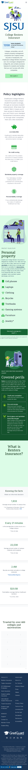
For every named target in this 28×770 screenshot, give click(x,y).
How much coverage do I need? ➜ (14, 332)
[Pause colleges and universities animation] (26, 668)
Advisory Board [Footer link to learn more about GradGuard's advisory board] (19, 686)
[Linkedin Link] (18, 738)
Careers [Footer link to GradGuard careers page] (17, 695)
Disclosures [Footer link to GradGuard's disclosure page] (18, 718)
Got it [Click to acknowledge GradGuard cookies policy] (19, 767)
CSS (20, 509)
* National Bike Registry (14, 574)
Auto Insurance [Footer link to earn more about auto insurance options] (5, 691)
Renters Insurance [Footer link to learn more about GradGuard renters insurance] (6, 680)
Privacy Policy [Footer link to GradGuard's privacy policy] (19, 703)
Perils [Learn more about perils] (3, 381)
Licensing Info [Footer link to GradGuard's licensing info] (19, 709)
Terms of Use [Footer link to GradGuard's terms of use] (19, 706)
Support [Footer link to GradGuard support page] (3, 716)
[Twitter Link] (14, 738)
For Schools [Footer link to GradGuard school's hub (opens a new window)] (18, 683)
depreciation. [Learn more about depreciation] (20, 267)
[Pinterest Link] (21, 737)
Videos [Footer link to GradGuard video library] (17, 692)
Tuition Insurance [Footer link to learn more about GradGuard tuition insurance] (6, 683)
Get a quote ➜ (14, 76)
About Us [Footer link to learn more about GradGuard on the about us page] (18, 680)
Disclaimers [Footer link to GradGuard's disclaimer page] (18, 715)
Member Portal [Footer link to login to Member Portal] (5, 722)
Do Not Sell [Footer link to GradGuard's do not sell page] (18, 712)
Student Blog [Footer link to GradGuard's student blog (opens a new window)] (5, 725)
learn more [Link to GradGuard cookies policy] (14, 767)
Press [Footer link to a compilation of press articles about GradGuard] (16, 689)
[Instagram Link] (10, 738)
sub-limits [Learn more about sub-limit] (4, 265)
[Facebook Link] (7, 738)
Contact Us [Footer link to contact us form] (4, 719)
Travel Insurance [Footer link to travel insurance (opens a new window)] (6, 703)
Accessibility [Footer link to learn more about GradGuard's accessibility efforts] (18, 721)
